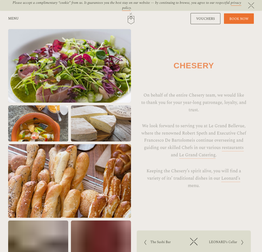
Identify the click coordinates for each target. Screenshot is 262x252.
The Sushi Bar (162, 242)
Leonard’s (230, 184)
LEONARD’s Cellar (223, 242)
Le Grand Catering (197, 161)
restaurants (233, 153)
